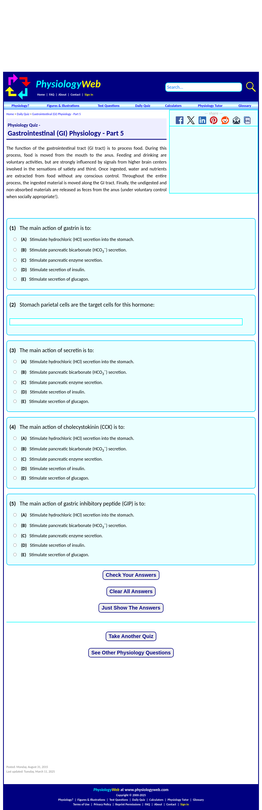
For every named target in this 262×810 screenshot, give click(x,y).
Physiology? (20, 106)
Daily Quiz (142, 106)
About (63, 94)
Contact (75, 94)
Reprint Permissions (128, 804)
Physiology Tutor (210, 106)
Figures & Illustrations (63, 106)
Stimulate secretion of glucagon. (55, 279)
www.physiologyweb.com (146, 789)
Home (41, 94)
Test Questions (108, 106)
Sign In (89, 94)
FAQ (51, 94)
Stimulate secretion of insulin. (53, 269)
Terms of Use (81, 804)
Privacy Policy (102, 804)
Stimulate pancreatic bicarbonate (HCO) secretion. (74, 250)
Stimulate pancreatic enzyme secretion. (62, 260)
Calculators (173, 106)
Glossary (244, 106)
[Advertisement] (131, 36)
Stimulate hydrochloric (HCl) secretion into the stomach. (77, 239)
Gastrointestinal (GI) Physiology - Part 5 (56, 114)
